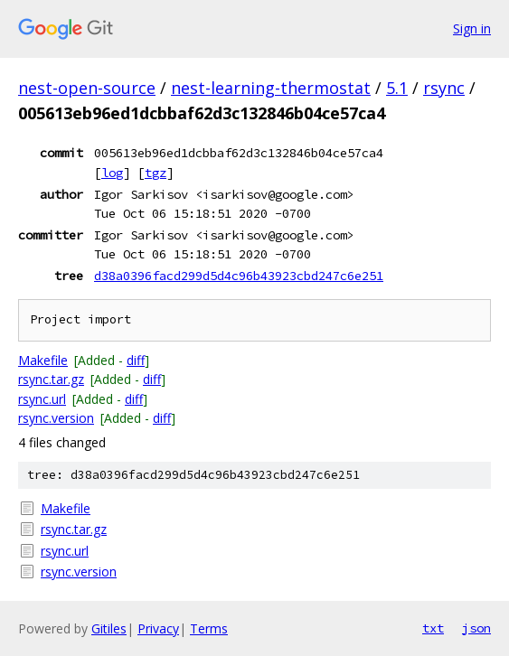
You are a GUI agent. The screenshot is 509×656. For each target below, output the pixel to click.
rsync (444, 87)
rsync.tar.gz (51, 379)
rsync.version (56, 417)
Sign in (472, 28)
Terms (209, 628)
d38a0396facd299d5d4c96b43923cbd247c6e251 (238, 275)
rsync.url (42, 399)
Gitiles (109, 628)
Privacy (158, 628)
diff (136, 360)
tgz (155, 172)
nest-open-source (87, 87)
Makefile (43, 360)
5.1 (397, 87)
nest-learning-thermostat (271, 87)
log (112, 172)
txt (433, 628)
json (476, 628)
